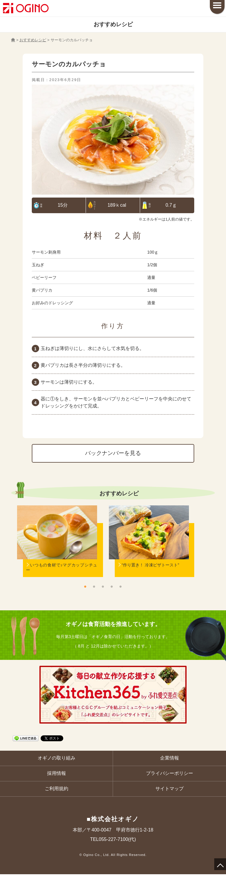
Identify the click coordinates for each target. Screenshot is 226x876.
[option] (57, 549)
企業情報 (169, 758)
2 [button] (94, 587)
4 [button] (111, 587)
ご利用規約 (56, 790)
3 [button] (103, 587)
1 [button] (85, 587)
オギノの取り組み (56, 758)
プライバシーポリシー (169, 774)
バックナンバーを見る (113, 454)
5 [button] (120, 587)
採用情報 (56, 774)
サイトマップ (169, 790)
